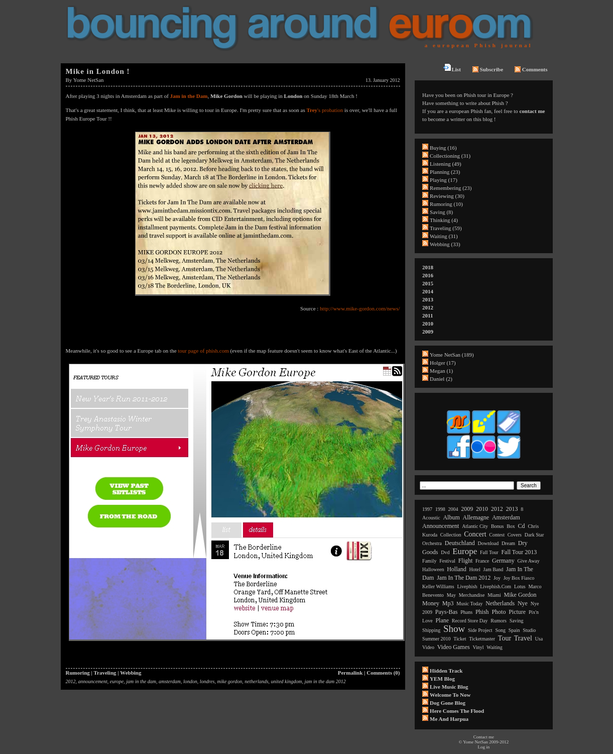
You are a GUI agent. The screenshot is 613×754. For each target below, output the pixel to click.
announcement (92, 681)
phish (482, 611)
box (511, 526)
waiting (494, 647)
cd (521, 525)
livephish (467, 586)
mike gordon (229, 681)
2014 (427, 291)
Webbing (130, 673)
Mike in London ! (98, 71)
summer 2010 (436, 638)
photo (499, 611)
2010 (427, 323)
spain (514, 630)
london (190, 681)
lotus (520, 586)
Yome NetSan (88, 80)
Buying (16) (443, 148)
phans (466, 612)
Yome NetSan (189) (452, 355)
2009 (427, 332)
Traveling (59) (445, 228)
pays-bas (446, 611)
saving (517, 620)
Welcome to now (450, 695)
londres (207, 681)
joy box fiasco (519, 578)
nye (523, 603)
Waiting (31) (444, 236)
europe (117, 681)
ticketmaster (482, 638)
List (451, 67)
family (429, 561)
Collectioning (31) (450, 156)
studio (529, 630)
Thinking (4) (444, 220)
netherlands (256, 681)
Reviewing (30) (447, 196)
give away (528, 561)
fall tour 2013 (519, 552)
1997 (427, 509)
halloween (433, 569)
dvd (445, 552)
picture (517, 611)
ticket (459, 638)
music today (469, 603)
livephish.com (495, 586)
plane (442, 620)
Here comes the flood (457, 711)
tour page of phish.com (203, 351)
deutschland (460, 543)
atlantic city (475, 526)
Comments (531, 69)
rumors (499, 620)
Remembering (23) (450, 188)
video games (453, 647)
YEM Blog (442, 679)
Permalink (350, 673)
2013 (427, 299)
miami (494, 595)
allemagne (476, 517)
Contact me (483, 736)
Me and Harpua (449, 719)
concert (475, 534)
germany (503, 560)
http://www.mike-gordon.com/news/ (360, 308)
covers (515, 534)
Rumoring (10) (446, 204)
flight (465, 560)
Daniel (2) (441, 379)
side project (480, 630)
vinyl (477, 647)
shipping (431, 630)
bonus (497, 526)
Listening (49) (445, 164)
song (500, 630)
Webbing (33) (445, 244)
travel (523, 638)
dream (508, 543)
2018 (427, 267)
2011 (427, 315)
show (454, 628)
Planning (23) (445, 172)
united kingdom (286, 681)
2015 (427, 283)
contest (497, 534)
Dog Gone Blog (447, 703)
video (428, 647)
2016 (427, 275)
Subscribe (487, 69)
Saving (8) (441, 212)
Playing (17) (443, 180)
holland (456, 569)
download (488, 543)
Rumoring (78, 673)
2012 (71, 681)
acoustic (431, 517)
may (451, 595)
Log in (483, 746)
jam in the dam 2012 (325, 681)
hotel (474, 569)
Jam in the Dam (189, 96)
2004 (453, 509)
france (482, 561)
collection (450, 534)
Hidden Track (446, 671)
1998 (440, 509)
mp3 (448, 603)
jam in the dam (141, 681)
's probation (324, 110)
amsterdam (170, 681)
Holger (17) (443, 363)
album (451, 517)
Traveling (105, 673)
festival (447, 561)
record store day (470, 620)
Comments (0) (383, 673)
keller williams (438, 586)
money (430, 603)
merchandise (472, 595)
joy (497, 578)
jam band (493, 569)
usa (539, 638)
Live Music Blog (449, 687)
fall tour (489, 552)
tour (504, 638)
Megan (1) (441, 371)
